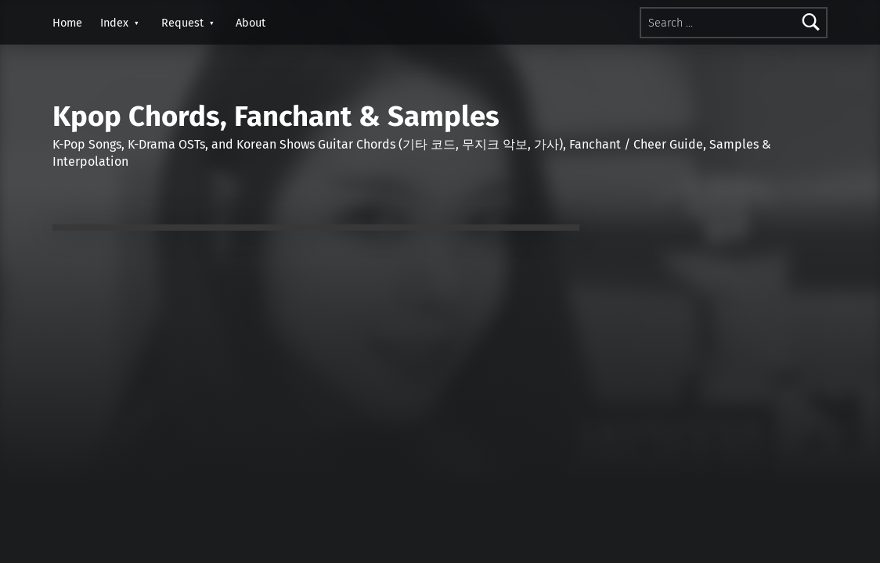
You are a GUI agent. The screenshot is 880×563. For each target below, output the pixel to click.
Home (67, 23)
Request (182, 23)
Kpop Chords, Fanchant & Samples (276, 116)
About (250, 23)
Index (114, 23)
